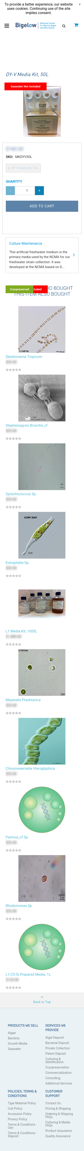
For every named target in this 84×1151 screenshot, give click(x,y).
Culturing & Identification (54, 1060)
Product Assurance (58, 1131)
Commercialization (58, 1072)
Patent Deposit (55, 1053)
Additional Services (58, 1083)
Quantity (14, 182)
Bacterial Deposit (57, 1043)
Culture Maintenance (42, 255)
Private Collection (57, 1048)
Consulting (52, 1078)
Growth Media (17, 1043)
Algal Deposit (54, 1037)
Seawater (14, 1049)
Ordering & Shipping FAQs (59, 1115)
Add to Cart (42, 206)
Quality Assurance (58, 1136)
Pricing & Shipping (58, 1108)
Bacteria (13, 1038)
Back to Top (42, 998)
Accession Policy (20, 1114)
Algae (12, 1033)
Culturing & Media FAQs (57, 1124)
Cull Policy (15, 1108)
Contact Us (53, 1103)
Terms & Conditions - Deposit (22, 1134)
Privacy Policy (17, 1119)
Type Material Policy (22, 1103)
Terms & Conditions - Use (22, 1126)
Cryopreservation (57, 1067)
